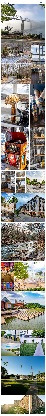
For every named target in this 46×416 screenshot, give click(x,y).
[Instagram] (38, 2)
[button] (24, 3)
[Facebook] (40, 2)
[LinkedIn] (41, 2)
